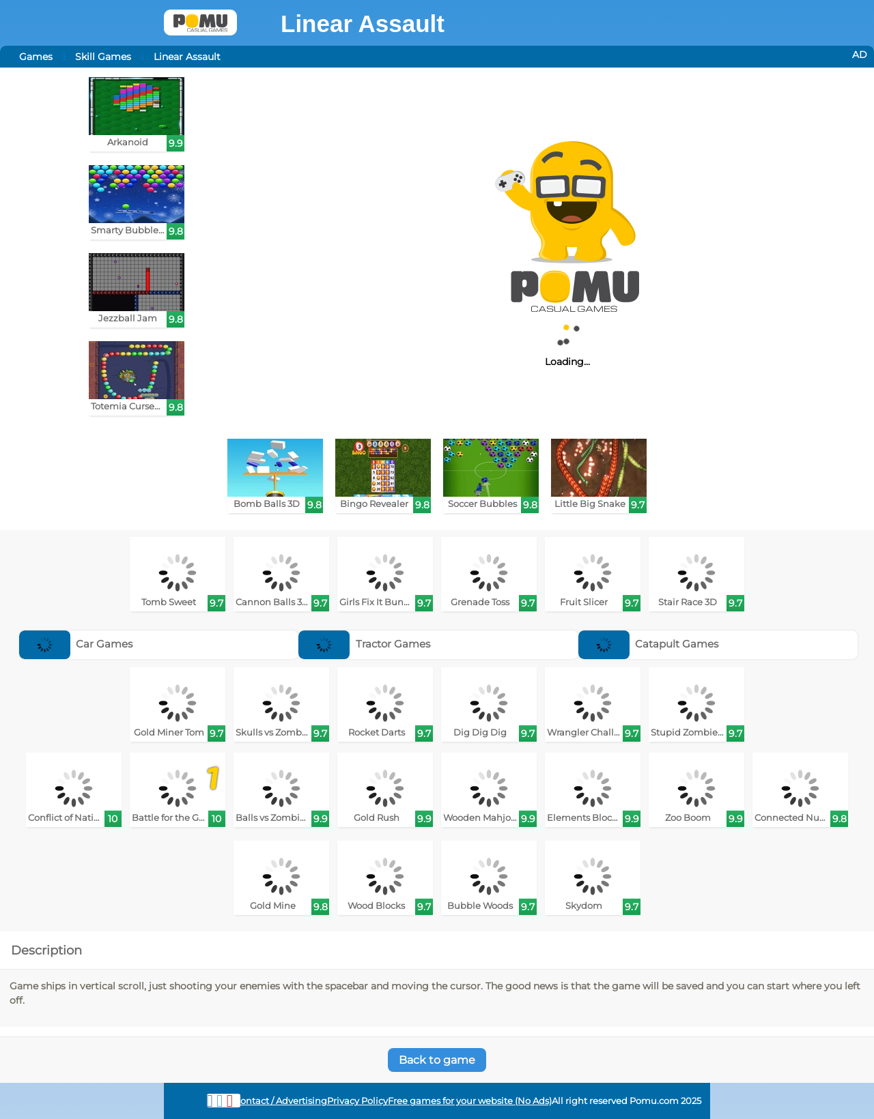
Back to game (437, 1059)
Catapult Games (648, 643)
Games (36, 56)
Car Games (76, 643)
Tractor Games (364, 643)
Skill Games (103, 56)
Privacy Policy (357, 1101)
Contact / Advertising (280, 1101)
